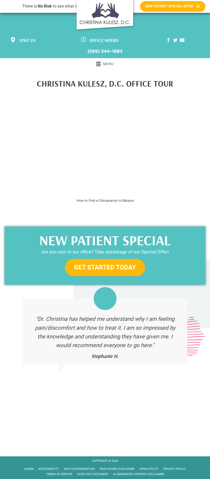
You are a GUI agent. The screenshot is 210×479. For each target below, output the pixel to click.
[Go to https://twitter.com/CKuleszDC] (175, 41)
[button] (105, 267)
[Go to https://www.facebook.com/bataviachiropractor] (168, 41)
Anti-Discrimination (79, 469)
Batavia (128, 201)
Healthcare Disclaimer (117, 469)
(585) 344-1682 (105, 51)
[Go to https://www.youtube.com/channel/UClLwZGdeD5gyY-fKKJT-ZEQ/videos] (182, 41)
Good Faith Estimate (92, 474)
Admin (29, 469)
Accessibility (48, 469)
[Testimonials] (105, 332)
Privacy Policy (174, 469)
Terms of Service (59, 474)
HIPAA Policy (148, 469)
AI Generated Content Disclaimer (138, 474)
